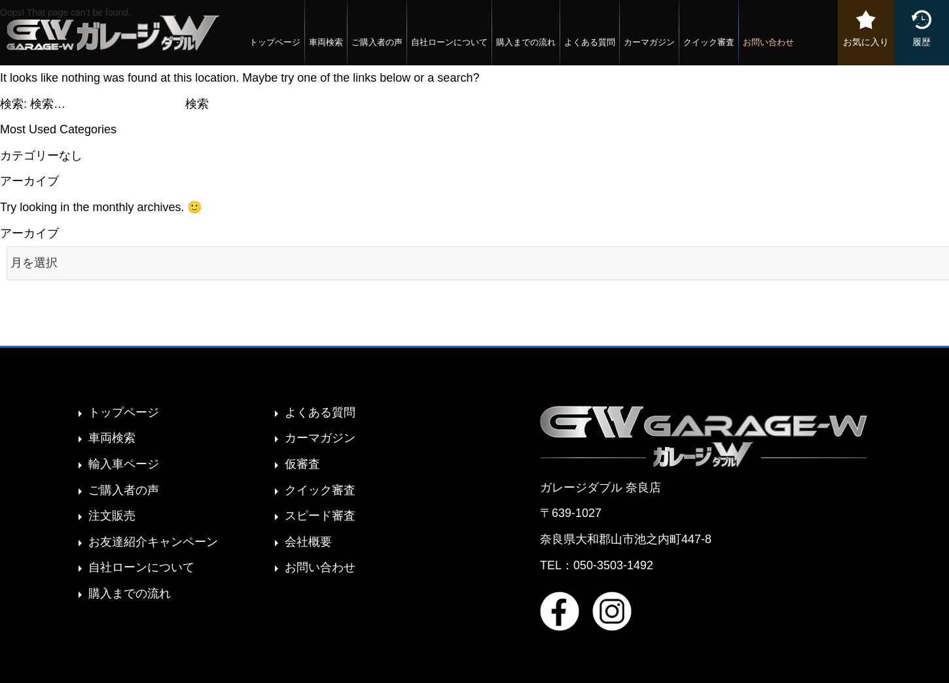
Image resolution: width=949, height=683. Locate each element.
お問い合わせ (768, 42)
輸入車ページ (123, 464)
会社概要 (308, 541)
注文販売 (111, 515)
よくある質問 (589, 42)
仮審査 (302, 464)
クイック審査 (708, 42)
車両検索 (326, 42)
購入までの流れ (526, 42)
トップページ (274, 42)
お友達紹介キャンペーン (153, 541)
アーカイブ (29, 233)
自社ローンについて (449, 42)
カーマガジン (649, 42)
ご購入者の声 (377, 42)
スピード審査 (320, 515)
